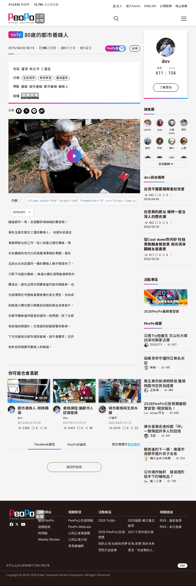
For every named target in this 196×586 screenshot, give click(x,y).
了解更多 (165, 87)
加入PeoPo (133, 6)
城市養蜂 (35, 87)
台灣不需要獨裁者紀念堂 (164, 189)
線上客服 (181, 6)
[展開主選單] (184, 18)
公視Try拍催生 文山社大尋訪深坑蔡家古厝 (165, 338)
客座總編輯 (76, 545)
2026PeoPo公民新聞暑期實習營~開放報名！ (165, 406)
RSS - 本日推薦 (171, 526)
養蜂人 (63, 87)
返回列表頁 (74, 475)
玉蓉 (153, 435)
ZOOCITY (156, 344)
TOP (182, 565)
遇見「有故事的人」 (142, 550)
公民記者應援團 (79, 533)
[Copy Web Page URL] (42, 111)
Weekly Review (49, 539)
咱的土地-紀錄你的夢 (113, 543)
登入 (119, 6)
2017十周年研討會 (141, 532)
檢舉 (135, 48)
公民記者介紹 (77, 539)
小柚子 (113, 426)
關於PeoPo (46, 520)
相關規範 (44, 526)
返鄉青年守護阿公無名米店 (164, 360)
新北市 (34, 69)
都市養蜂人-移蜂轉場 (33, 418)
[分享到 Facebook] (19, 111)
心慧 (183, 148)
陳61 (172, 148)
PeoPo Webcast (79, 526)
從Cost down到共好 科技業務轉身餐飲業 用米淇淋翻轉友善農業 (165, 244)
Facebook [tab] (44, 452)
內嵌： (16, 199)
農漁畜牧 (62, 78)
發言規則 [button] (134, 453)
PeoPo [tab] (76, 453)
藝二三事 (156, 481)
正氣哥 (154, 390)
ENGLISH (150, 6)
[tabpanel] (74, 465)
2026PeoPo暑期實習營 (161, 311)
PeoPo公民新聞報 (80, 520)
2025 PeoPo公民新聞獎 (111, 534)
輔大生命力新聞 (160, 458)
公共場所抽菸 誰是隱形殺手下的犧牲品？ (164, 474)
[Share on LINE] (34, 111)
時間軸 (42, 533)
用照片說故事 (107, 550)
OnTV (16, 34)
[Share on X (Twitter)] (26, 111)
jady (159, 129)
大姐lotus (172, 131)
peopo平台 (157, 413)
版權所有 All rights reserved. (30, 96)
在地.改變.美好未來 (141, 543)
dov (20, 426)
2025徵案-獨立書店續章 (141, 523)
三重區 (46, 69)
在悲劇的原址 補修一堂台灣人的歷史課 (165, 214)
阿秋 (159, 148)
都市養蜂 (50, 87)
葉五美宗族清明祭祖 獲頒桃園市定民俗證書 (164, 383)
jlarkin (147, 129)
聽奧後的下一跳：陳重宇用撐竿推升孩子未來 (164, 451)
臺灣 (24, 69)
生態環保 (29, 78)
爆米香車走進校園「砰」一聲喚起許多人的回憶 (164, 428)
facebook (12, 524)
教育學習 (45, 78)
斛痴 (153, 367)
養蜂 (24, 87)
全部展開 (165, 164)
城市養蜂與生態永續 (123, 418)
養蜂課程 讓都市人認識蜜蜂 (78, 418)
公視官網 (166, 6)
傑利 (183, 129)
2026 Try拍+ (107, 520)
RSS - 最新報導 (171, 520)
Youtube (23, 524)
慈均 (147, 148)
